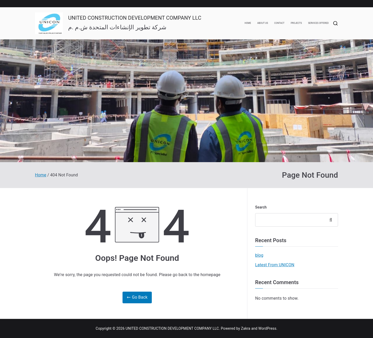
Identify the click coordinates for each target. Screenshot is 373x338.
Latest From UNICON (274, 264)
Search (261, 207)
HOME (248, 23)
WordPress (267, 328)
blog (259, 255)
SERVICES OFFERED (318, 23)
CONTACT (279, 23)
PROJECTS (296, 23)
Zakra (245, 328)
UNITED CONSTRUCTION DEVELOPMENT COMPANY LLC (134, 18)
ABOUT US (262, 23)
